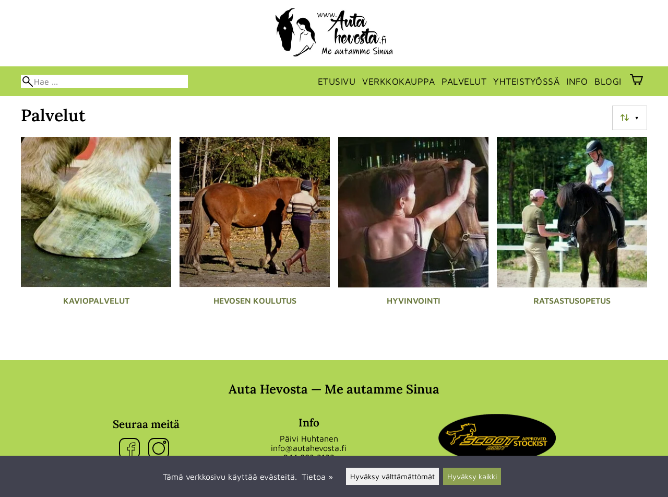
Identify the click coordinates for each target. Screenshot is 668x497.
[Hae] (104, 81)
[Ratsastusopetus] (572, 235)
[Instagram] (160, 449)
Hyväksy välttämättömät (392, 476)
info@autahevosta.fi (309, 448)
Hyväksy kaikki (472, 476)
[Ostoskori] (636, 80)
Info (577, 81)
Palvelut (464, 81)
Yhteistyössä (526, 81)
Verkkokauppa (398, 81)
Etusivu (337, 81)
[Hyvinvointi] (413, 235)
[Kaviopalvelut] (96, 235)
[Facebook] (131, 449)
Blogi (608, 81)
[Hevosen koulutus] (255, 235)
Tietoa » (317, 476)
